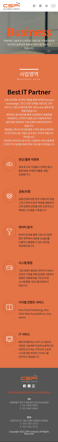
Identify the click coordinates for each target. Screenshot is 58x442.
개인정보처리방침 (15, 392)
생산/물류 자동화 (29, 159)
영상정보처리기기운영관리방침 (37, 392)
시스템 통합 (25, 263)
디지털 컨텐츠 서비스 (31, 302)
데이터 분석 (25, 227)
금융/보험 (24, 191)
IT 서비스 (24, 334)
